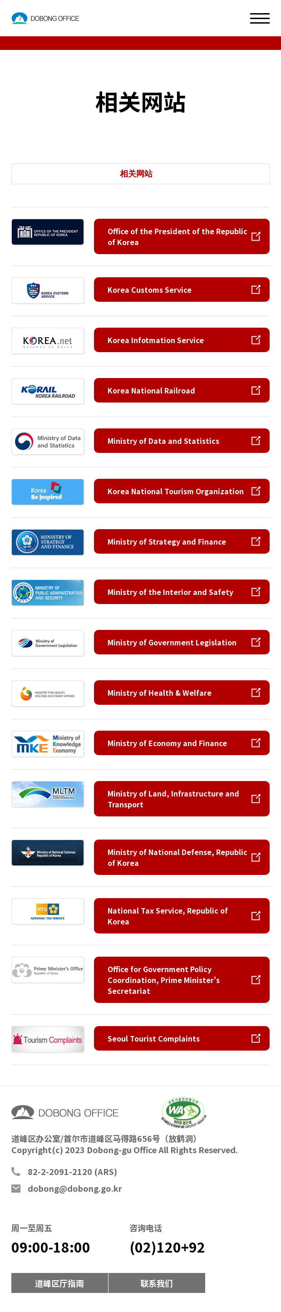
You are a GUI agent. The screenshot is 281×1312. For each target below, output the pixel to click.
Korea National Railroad (151, 390)
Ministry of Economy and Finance (167, 742)
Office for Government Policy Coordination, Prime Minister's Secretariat (164, 979)
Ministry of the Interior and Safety (170, 591)
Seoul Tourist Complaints (154, 1038)
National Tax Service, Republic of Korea (168, 916)
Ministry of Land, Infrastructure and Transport (173, 799)
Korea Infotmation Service (156, 339)
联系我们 (156, 1283)
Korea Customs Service (150, 289)
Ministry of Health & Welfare (160, 692)
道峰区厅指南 (59, 1283)
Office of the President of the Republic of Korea (177, 236)
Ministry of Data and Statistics (163, 440)
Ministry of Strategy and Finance (167, 541)
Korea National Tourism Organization (176, 491)
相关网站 (136, 173)
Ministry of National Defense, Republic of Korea (177, 857)
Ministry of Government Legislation (172, 642)
